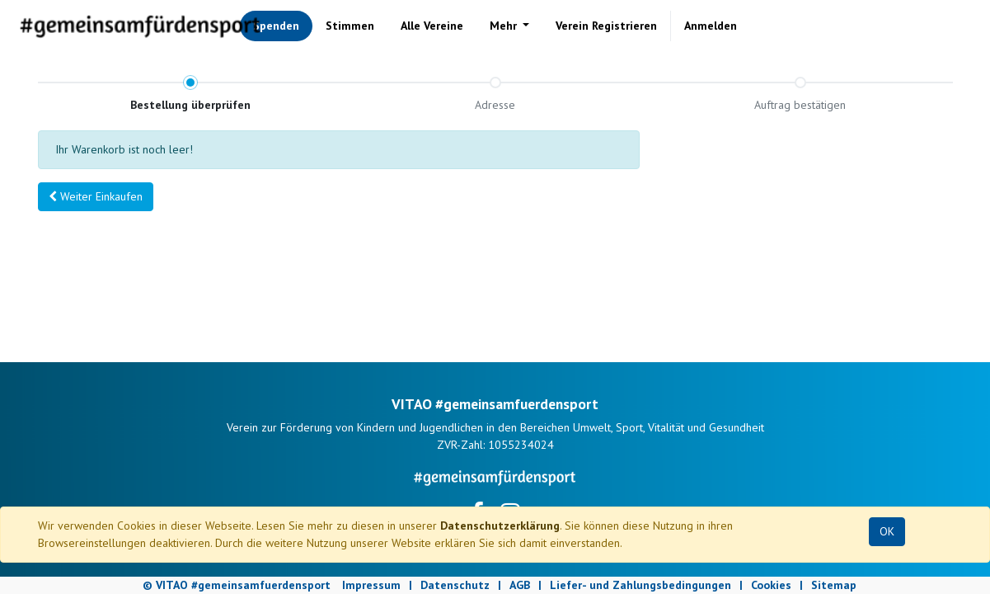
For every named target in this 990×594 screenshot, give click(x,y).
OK (887, 531)
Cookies (771, 585)
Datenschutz (455, 585)
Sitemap (833, 585)
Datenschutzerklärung (500, 525)
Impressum (371, 585)
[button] (95, 196)
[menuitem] (276, 26)
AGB (519, 585)
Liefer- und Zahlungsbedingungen (640, 585)
